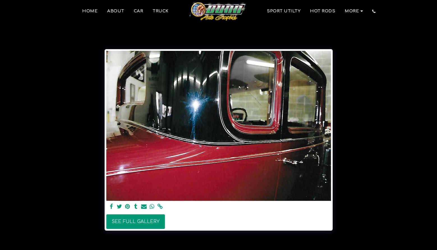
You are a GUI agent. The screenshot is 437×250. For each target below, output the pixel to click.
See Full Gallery (136, 221)
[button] (374, 11)
